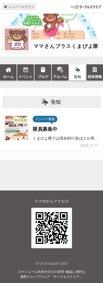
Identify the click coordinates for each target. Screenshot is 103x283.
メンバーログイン (19, 6)
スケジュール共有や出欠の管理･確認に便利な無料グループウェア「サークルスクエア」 (51, 274)
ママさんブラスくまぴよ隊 (66, 46)
